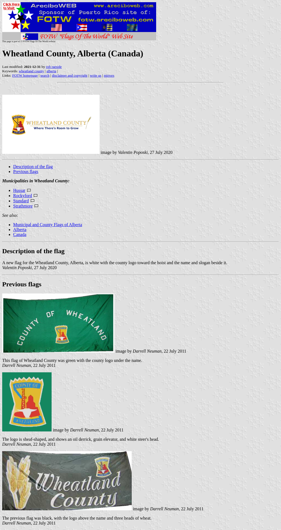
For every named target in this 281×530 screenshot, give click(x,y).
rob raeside (54, 67)
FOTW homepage (25, 75)
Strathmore (23, 206)
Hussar (19, 190)
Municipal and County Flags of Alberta (47, 224)
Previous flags (25, 171)
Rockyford (22, 195)
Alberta (19, 229)
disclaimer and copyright (69, 75)
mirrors (109, 75)
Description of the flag (33, 166)
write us (96, 75)
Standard (21, 200)
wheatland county (31, 71)
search (44, 75)
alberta (51, 71)
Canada (19, 234)
